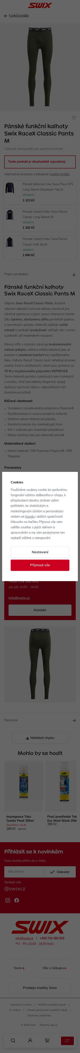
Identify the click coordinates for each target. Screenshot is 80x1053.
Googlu (30, 517)
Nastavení (40, 552)
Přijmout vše (40, 565)
